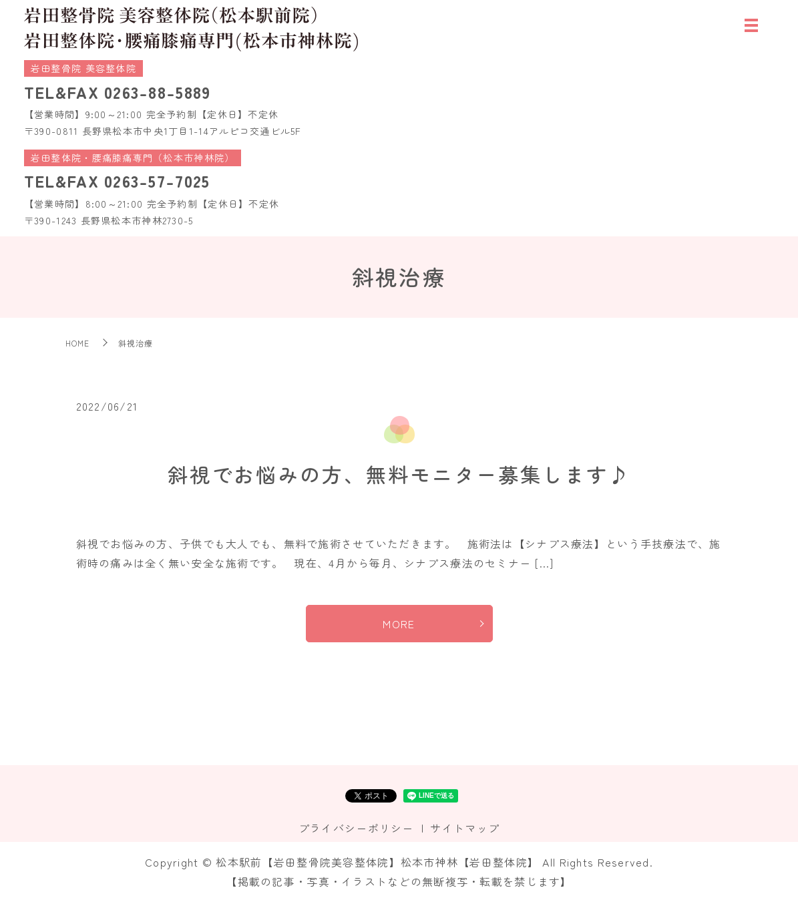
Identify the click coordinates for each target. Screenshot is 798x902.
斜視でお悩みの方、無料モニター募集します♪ (399, 474)
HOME (77, 343)
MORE (399, 624)
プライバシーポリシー (356, 828)
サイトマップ (465, 828)
